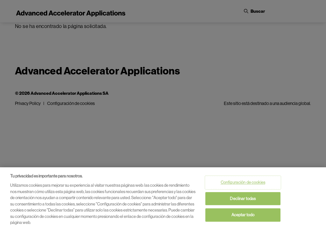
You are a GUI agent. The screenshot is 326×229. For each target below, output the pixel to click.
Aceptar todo (243, 215)
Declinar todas (243, 199)
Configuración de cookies (243, 183)
